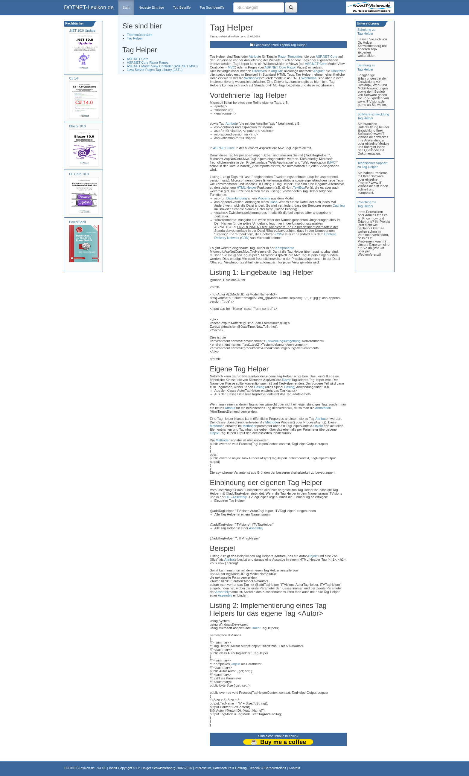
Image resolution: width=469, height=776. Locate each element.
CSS (278, 234)
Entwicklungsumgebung (283, 341)
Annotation (323, 408)
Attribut (254, 56)
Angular (276, 71)
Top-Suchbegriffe (212, 7)
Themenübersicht (139, 34)
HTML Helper (246, 187)
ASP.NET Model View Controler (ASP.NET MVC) (162, 66)
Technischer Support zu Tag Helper (372, 165)
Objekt (318, 426)
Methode (271, 422)
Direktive (258, 71)
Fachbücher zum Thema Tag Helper (280, 45)
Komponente (284, 248)
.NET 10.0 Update (82, 30)
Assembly (239, 497)
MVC (231, 67)
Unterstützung (367, 23)
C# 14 (73, 78)
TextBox (299, 187)
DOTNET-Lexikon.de (89, 7)
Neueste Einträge (151, 7)
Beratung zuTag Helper (366, 67)
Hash (274, 202)
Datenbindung (236, 198)
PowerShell (77, 222)
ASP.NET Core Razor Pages (147, 62)
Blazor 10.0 (77, 126)
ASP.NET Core (137, 59)
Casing (259, 387)
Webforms (309, 78)
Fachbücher (74, 23)
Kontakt (294, 768)
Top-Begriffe (182, 7)
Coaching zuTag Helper (366, 204)
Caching (339, 205)
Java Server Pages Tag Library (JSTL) (154, 69)
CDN (244, 238)
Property (264, 198)
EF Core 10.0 (79, 174)
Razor (282, 56)
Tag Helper (135, 38)
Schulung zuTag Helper (366, 31)
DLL (228, 497)
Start (126, 7)
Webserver (252, 78)
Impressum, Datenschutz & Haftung (221, 768)
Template (294, 56)
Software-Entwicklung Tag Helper (373, 116)
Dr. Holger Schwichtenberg (156, 768)
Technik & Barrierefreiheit (267, 768)
